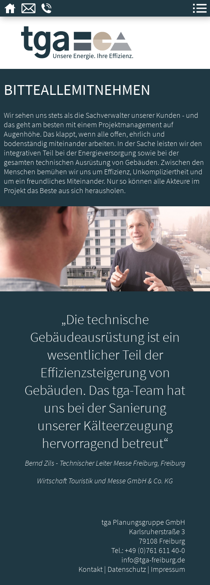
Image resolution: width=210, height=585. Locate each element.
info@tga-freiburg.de (153, 559)
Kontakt (90, 569)
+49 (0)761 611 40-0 (155, 550)
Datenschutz (126, 569)
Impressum (168, 569)
